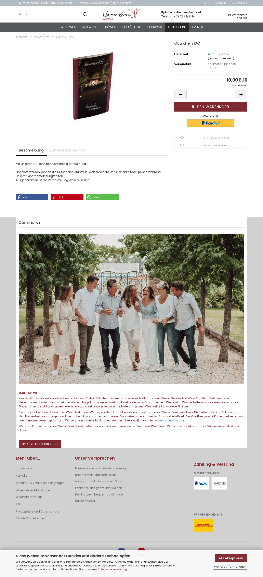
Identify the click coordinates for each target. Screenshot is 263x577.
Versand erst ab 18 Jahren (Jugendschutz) (104, 3)
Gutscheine (177, 27)
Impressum (24, 468)
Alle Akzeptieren (231, 558)
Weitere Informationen (230, 567)
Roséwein (109, 27)
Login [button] (221, 3)
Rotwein (89, 27)
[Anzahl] (210, 94)
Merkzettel (239, 3)
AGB (19, 504)
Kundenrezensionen (67, 150)
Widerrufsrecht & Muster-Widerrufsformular (34, 493)
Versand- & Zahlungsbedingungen (40, 483)
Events (197, 27)
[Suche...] (85, 14)
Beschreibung (31, 150)
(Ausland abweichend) (221, 58)
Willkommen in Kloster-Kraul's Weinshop (45, 3)
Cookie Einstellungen (30, 518)
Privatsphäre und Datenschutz (37, 511)
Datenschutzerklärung (112, 569)
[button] (207, 3)
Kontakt (21, 476)
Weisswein (68, 27)
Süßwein (154, 27)
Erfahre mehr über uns (40, 444)
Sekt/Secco (131, 27)
